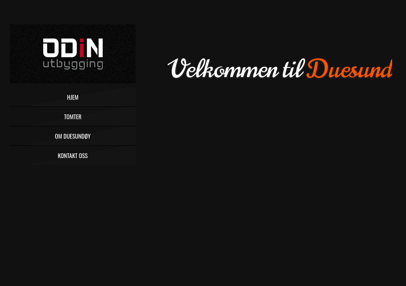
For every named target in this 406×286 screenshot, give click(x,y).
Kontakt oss (73, 155)
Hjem (73, 97)
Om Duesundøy (73, 135)
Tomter (72, 116)
